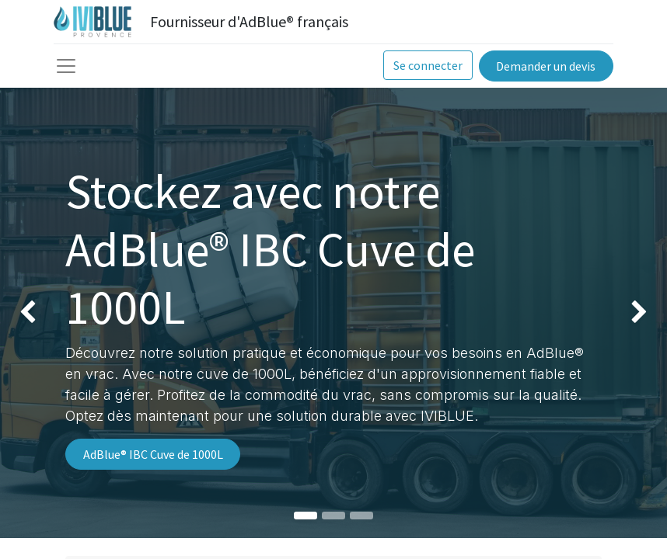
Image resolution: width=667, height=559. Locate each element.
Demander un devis (545, 66)
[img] (27, 313)
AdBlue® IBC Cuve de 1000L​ (153, 454)
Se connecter (428, 65)
